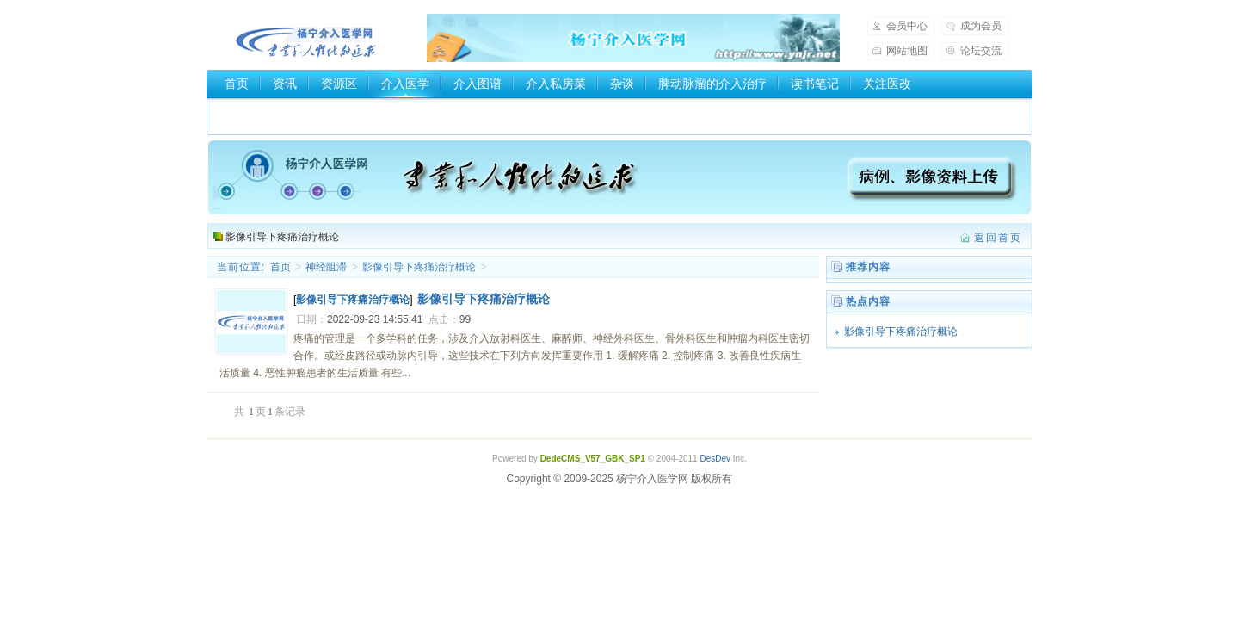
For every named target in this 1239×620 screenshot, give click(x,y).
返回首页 (998, 238)
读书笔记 (815, 83)
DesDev (715, 458)
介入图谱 (477, 83)
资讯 (285, 83)
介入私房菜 (556, 83)
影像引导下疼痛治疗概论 (282, 237)
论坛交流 (981, 51)
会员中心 (907, 26)
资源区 (339, 83)
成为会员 (981, 26)
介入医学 (405, 83)
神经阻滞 (326, 267)
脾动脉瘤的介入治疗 (712, 83)
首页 (237, 83)
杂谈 (622, 83)
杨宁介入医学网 (306, 38)
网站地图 (907, 51)
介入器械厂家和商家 (279, 113)
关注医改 (887, 83)
